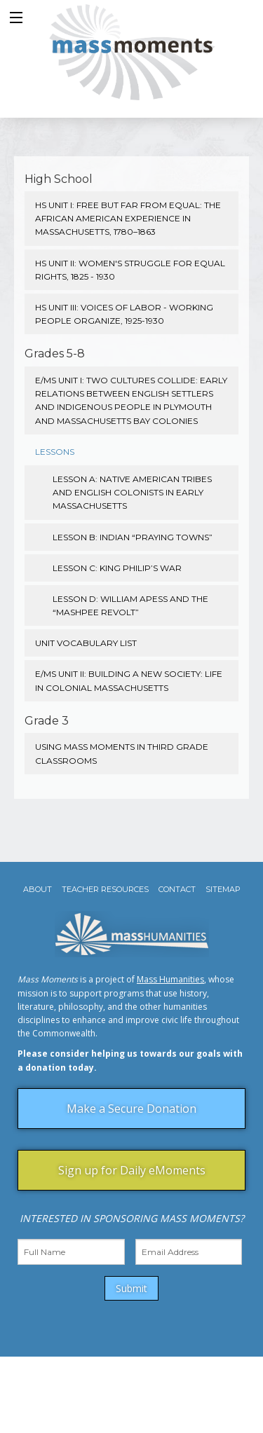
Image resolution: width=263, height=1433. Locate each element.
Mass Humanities (170, 979)
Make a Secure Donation (131, 1108)
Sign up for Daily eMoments (131, 1170)
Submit (131, 1288)
